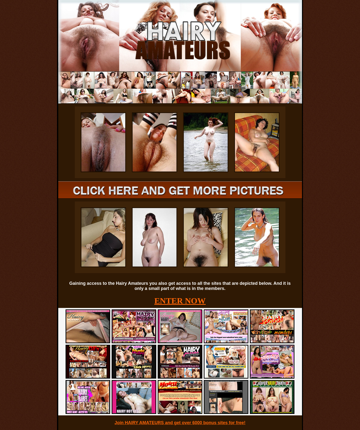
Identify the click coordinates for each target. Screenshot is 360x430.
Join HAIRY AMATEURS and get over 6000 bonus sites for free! (180, 422)
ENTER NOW (180, 300)
